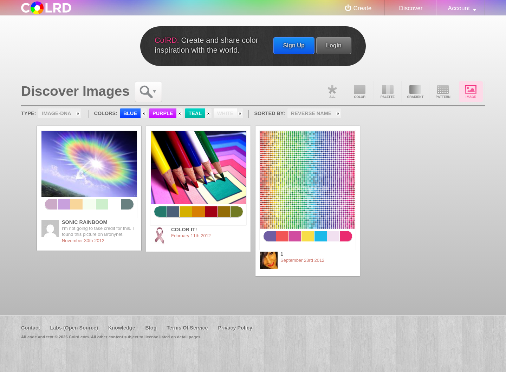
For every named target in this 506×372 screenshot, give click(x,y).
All (332, 91)
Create (362, 8)
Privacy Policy (235, 328)
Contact (30, 328)
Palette (388, 91)
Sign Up (294, 45)
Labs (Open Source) (74, 328)
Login (334, 45)
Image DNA (471, 91)
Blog (150, 328)
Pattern (443, 91)
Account (459, 8)
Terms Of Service (187, 328)
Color (360, 91)
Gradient (415, 91)
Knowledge (121, 328)
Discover (410, 8)
